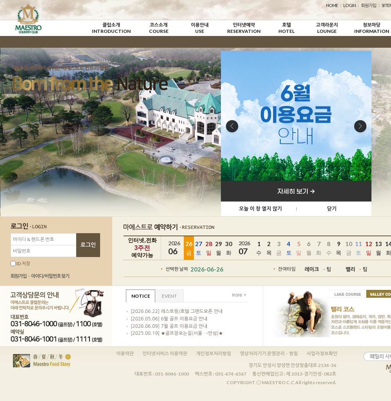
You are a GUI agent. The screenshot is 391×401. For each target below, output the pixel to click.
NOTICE (140, 296)
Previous (232, 127)
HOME (332, 5)
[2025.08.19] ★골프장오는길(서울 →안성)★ (177, 333)
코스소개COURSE (159, 28)
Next (360, 127)
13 (379, 248)
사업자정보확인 (322, 353)
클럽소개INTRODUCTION (111, 28)
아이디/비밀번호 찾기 (50, 276)
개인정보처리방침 (213, 353)
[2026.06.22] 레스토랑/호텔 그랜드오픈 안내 (176, 311)
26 (189, 248)
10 (349, 248)
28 (209, 248)
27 (199, 248)
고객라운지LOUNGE (327, 28)
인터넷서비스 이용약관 (164, 353)
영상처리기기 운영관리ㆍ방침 (269, 353)
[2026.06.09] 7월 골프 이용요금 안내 (169, 326)
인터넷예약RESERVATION (243, 28)
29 (219, 248)
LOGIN (349, 5)
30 (229, 248)
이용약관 (125, 353)
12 (369, 248)
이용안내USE (199, 28)
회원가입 (368, 5)
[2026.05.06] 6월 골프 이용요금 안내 (169, 318)
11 (359, 248)
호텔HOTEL (286, 28)
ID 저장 (20, 263)
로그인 (88, 245)
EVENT (169, 296)
